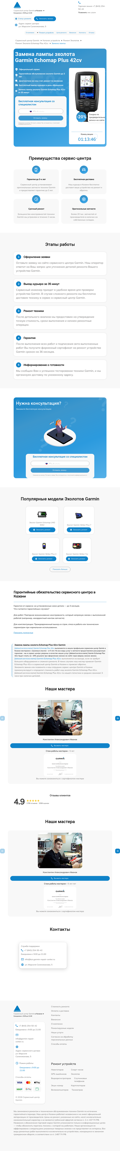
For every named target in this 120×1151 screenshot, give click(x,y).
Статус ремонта (23, 19)
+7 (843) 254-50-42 (42, 952)
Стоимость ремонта (60, 1006)
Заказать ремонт (42, 530)
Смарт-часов (77, 1069)
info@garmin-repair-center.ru (25, 1038)
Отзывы (91, 32)
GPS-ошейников (58, 1074)
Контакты (82, 32)
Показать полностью (23, 632)
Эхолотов (75, 1074)
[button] (117, 718)
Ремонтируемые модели (62, 1028)
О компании (30, 32)
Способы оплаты (59, 1044)
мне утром (87, 12)
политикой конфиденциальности (77, 475)
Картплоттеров (78, 1085)
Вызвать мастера (59, 745)
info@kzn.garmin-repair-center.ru (38, 959)
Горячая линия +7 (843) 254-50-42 (91, 7)
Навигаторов (57, 1069)
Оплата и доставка (60, 1011)
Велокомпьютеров (59, 1090)
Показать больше (60, 569)
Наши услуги (57, 1032)
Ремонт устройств (46, 33)
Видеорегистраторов (61, 1078)
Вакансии (72, 32)
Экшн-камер (57, 1085)
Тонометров (77, 1090)
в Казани (39, 10)
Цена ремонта (61, 32)
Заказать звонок (44, 19)
